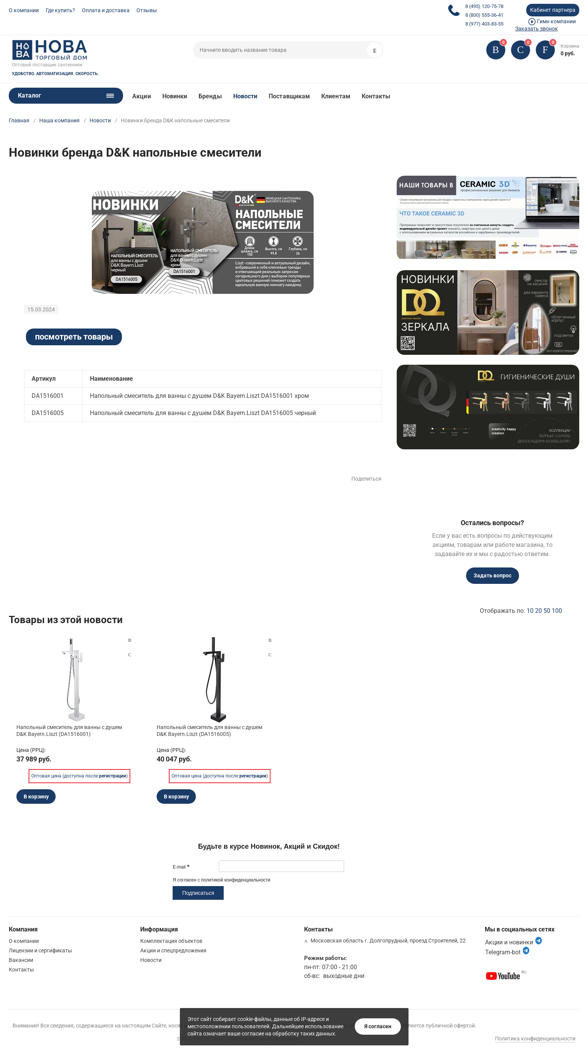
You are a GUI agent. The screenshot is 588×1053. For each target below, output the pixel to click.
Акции (141, 96)
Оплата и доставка (106, 10)
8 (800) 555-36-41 (484, 15)
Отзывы (146, 10)
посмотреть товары (74, 336)
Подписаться (198, 893)
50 (546, 610)
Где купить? (60, 10)
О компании (24, 10)
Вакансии (21, 960)
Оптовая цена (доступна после (78, 776)
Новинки (174, 96)
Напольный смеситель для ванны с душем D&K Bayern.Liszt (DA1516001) (69, 730)
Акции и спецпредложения (173, 950)
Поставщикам (289, 96)
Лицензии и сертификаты (40, 950)
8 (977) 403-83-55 (484, 24)
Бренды (210, 96)
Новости (245, 96)
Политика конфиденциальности (535, 1038)
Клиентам (335, 96)
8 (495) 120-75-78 (484, 6)
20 (538, 610)
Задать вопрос (492, 575)
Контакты (376, 96)
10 (530, 610)
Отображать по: (521, 610)
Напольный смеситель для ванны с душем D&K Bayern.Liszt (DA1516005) (209, 730)
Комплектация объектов (171, 941)
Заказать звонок (536, 29)
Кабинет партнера (552, 10)
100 (557, 610)
